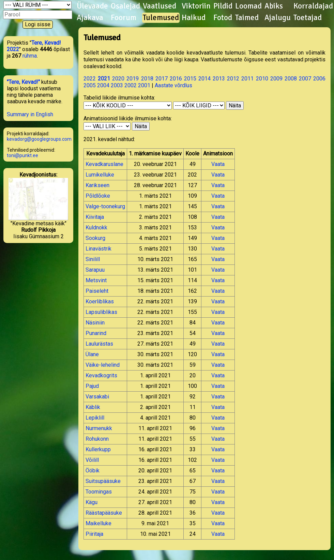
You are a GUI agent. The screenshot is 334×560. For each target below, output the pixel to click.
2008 (291, 78)
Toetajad (307, 17)
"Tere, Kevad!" (23, 82)
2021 (104, 78)
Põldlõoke (98, 196)
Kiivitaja (95, 217)
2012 (233, 78)
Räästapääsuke (104, 513)
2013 (219, 78)
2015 (190, 78)
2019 (132, 78)
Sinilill (93, 259)
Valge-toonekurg (105, 206)
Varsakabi (97, 396)
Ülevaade (92, 6)
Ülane (92, 354)
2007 (305, 78)
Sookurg (95, 238)
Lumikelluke (100, 174)
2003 (117, 85)
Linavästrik (98, 248)
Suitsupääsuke (103, 481)
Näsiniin (95, 322)
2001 (144, 85)
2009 (276, 78)
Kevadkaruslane (104, 164)
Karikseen (97, 185)
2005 (90, 85)
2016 (176, 78)
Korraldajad (313, 6)
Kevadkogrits (101, 375)
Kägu (91, 502)
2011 (247, 78)
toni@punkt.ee (22, 155)
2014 (204, 78)
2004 (103, 85)
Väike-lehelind (103, 365)
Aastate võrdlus (173, 85)
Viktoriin (196, 6)
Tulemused (161, 17)
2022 (90, 78)
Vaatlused (159, 6)
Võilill (92, 460)
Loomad (248, 6)
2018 (147, 78)
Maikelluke (98, 523)
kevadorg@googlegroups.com (39, 139)
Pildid (222, 6)
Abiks (273, 6)
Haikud (194, 17)
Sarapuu (95, 270)
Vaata (218, 164)
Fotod (222, 17)
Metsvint (96, 280)
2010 (262, 78)
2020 (118, 78)
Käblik (93, 407)
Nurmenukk (99, 428)
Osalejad (125, 6)
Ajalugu (277, 17)
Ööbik (93, 470)
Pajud (92, 386)
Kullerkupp (98, 449)
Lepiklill (95, 417)
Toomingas (99, 491)
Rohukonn (97, 439)
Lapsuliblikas (101, 312)
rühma (29, 55)
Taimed (247, 17)
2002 (130, 85)
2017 (161, 78)
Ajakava (90, 17)
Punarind (96, 333)
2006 (319, 78)
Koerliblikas (100, 301)
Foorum (123, 17)
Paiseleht (97, 291)
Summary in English (30, 114)
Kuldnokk (96, 227)
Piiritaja (94, 534)
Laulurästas (99, 343)
